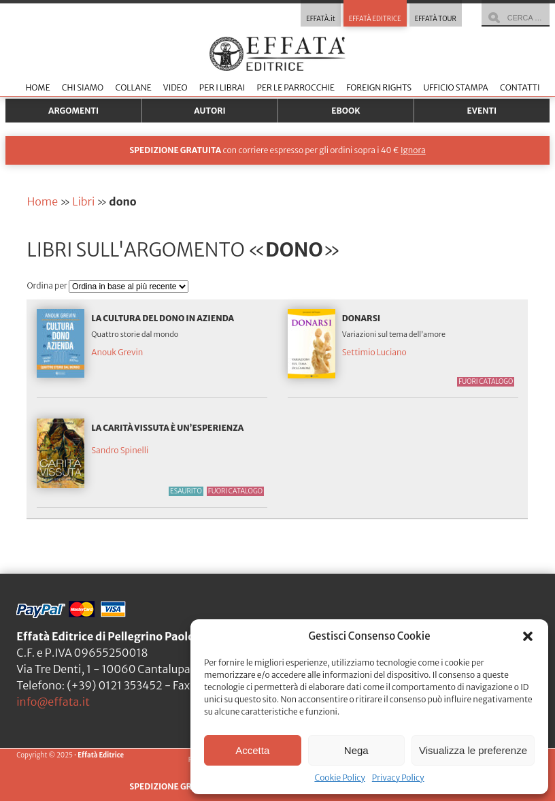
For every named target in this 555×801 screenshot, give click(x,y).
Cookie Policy (339, 777)
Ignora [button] (413, 150)
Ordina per (48, 285)
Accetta (252, 750)
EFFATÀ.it (320, 19)
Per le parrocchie (296, 87)
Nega (356, 750)
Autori (209, 110)
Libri (83, 201)
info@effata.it (53, 701)
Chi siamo (82, 87)
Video (175, 87)
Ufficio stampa (455, 87)
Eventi (482, 110)
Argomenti (73, 110)
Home (37, 87)
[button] (528, 636)
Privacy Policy (398, 777)
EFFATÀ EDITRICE (375, 19)
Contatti (520, 87)
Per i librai (222, 87)
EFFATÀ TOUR (435, 19)
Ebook (345, 110)
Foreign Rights (378, 87)
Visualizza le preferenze (473, 750)
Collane (133, 87)
